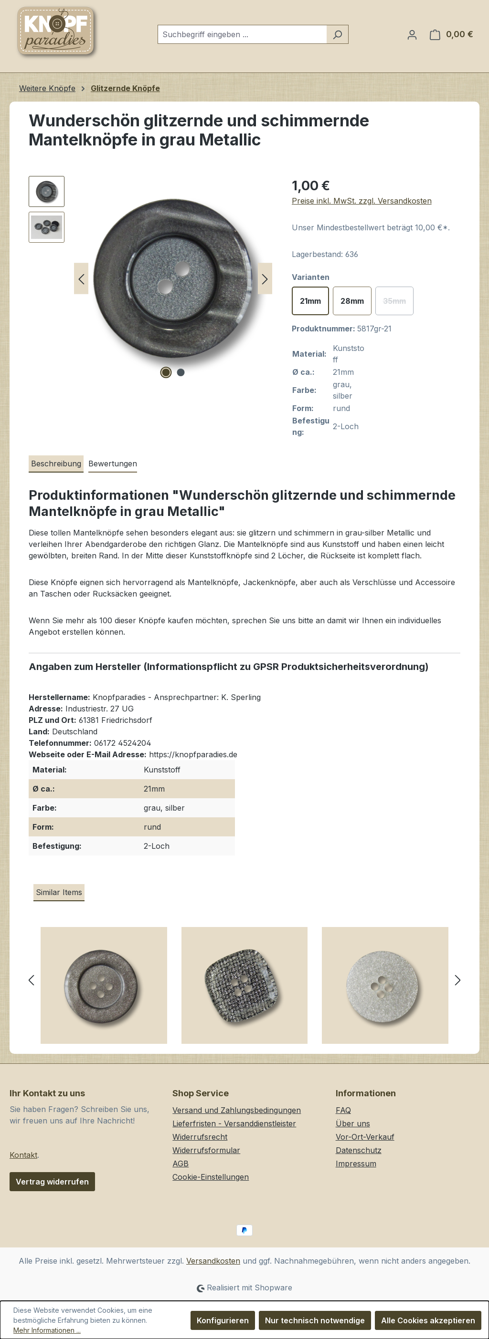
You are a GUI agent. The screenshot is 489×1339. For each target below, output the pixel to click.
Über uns (353, 1123)
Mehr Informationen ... (47, 1330)
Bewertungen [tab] (112, 463)
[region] (150, 278)
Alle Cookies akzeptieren (428, 1320)
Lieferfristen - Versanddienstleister (234, 1123)
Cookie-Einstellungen (210, 1177)
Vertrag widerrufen (52, 1181)
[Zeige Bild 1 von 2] (166, 372)
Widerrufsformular (206, 1150)
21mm (310, 301)
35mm (398, 303)
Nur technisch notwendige (315, 1320)
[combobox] (242, 34)
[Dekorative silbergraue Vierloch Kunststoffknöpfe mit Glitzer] (104, 989)
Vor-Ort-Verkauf (365, 1137)
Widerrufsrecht (199, 1137)
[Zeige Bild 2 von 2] (180, 372)
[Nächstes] (265, 278)
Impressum (356, 1163)
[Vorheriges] (81, 278)
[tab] (56, 464)
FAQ (343, 1110)
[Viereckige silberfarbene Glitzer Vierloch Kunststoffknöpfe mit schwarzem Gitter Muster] (244, 989)
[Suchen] (337, 34)
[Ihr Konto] (412, 34)
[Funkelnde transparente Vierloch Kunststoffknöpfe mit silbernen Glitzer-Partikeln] (385, 989)
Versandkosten (213, 1261)
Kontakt (23, 1155)
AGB (180, 1163)
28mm (352, 301)
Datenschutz (359, 1150)
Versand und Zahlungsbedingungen (236, 1110)
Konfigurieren (223, 1320)
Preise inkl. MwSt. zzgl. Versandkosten (362, 201)
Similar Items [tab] (59, 892)
